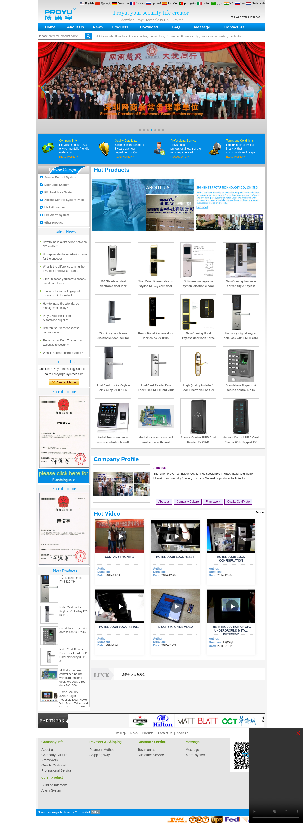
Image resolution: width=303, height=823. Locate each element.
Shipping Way (99, 755)
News (98, 27)
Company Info (68, 140)
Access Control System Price (64, 200)
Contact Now (64, 382)
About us (159, 467)
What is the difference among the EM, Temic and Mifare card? (64, 269)
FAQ (176, 27)
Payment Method (102, 750)
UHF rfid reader (54, 207)
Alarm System (51, 790)
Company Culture (188, 501)
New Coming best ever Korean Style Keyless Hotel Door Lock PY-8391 (241, 286)
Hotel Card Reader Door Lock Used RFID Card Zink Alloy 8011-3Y (156, 390)
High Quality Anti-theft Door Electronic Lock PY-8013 (198, 390)
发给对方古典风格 (133, 674)
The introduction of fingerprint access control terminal (61, 293)
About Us (75, 27)
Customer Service (152, 742)
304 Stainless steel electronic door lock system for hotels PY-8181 (113, 286)
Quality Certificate (126, 140)
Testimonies (146, 750)
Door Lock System (56, 184)
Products (120, 27)
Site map (120, 733)
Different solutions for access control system (61, 330)
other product (53, 222)
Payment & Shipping (105, 742)
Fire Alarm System (56, 215)
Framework (213, 501)
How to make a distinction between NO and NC (65, 244)
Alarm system (196, 755)
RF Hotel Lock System (59, 192)
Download (149, 27)
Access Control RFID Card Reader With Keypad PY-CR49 (241, 442)
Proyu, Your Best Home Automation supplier (57, 318)
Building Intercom (54, 785)
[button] (140, 130)
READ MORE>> (68, 156)
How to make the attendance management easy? (61, 306)
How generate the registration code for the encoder (65, 256)
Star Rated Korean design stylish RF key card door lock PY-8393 (155, 286)
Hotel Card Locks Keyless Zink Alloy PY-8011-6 (73, 612)
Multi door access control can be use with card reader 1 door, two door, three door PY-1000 (72, 679)
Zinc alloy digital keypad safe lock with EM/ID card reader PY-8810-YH (241, 338)
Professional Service (183, 140)
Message (202, 27)
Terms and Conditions (240, 140)
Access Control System (60, 177)
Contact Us (234, 27)
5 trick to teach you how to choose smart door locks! (64, 281)
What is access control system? (63, 352)
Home (50, 27)
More (260, 512)
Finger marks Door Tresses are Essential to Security (62, 342)
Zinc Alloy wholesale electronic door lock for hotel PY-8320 (113, 338)
